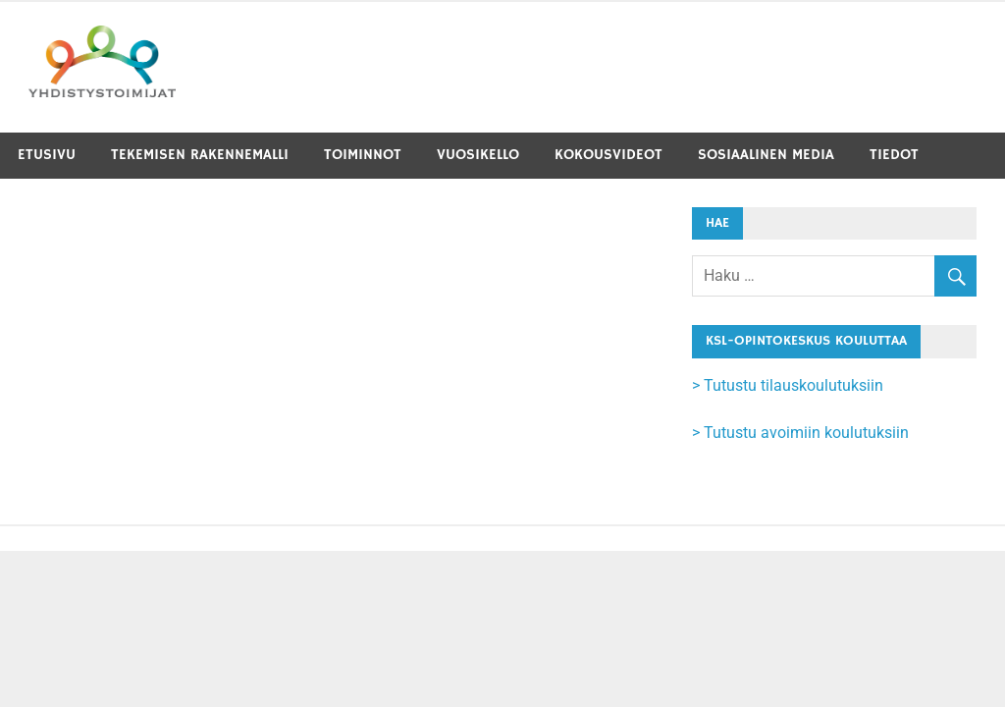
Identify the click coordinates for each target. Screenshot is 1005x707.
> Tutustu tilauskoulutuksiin (787, 385)
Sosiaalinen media (766, 154)
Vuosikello (478, 154)
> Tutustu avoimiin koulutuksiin (800, 432)
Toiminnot (362, 154)
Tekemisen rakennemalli (200, 154)
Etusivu (47, 154)
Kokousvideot (608, 154)
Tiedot (894, 154)
